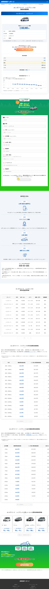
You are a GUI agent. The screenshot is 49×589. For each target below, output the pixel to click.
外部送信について (15, 586)
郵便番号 (7, 148)
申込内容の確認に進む (24, 179)
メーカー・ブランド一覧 (16, 4)
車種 (6, 123)
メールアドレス (8, 162)
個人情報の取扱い (6, 175)
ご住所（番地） (24, 155)
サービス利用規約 (14, 175)
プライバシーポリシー (32, 584)
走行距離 (10, 136)
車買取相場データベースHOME (6, 4)
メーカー (7, 117)
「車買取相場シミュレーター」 (30, 351)
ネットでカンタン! (24, 564)
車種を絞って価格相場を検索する (24, 534)
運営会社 (16, 584)
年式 (9, 129)
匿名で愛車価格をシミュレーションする (24, 421)
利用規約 (32, 586)
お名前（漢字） (8, 142)
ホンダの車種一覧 (24, 4)
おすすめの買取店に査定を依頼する (24, 49)
